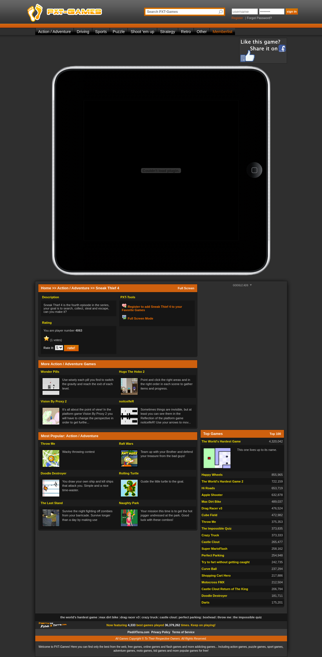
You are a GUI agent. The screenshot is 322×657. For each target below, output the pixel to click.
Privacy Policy (160, 632)
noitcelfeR (126, 401)
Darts (206, 602)
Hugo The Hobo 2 (132, 371)
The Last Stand (52, 503)
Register (237, 18)
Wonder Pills (50, 371)
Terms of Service (183, 632)
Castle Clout (211, 542)
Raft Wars (126, 443)
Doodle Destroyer (54, 473)
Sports (101, 31)
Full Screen (186, 288)
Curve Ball (209, 568)
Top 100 (275, 433)
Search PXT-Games (162, 12)
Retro (186, 31)
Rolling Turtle (129, 473)
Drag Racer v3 (212, 508)
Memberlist (222, 31)
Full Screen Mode (140, 318)
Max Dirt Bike (211, 501)
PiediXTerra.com (138, 632)
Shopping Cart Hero (216, 575)
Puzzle (119, 31)
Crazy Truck (210, 535)
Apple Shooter (212, 495)
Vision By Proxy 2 (54, 401)
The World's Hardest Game (221, 441)
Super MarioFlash (214, 548)
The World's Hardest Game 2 (222, 481)
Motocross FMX (213, 582)
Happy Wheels (212, 474)
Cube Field (209, 515)
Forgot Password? (259, 18)
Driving (83, 31)
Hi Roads (208, 488)
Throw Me (48, 443)
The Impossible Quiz (217, 528)
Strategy (167, 31)
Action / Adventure (54, 31)
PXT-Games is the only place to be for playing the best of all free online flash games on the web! (77, 11)
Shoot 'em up (142, 31)
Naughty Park (129, 503)
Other (202, 31)
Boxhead (209, 617)
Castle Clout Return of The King (225, 589)
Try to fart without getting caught (226, 562)
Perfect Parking (213, 555)
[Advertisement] (137, 50)
